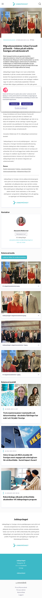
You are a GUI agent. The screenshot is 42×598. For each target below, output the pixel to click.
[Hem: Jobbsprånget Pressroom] (20, 4)
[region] (21, 99)
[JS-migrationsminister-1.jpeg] (21, 361)
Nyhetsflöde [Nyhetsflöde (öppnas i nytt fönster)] (21, 592)
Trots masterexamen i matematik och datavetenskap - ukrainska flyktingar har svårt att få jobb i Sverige (20, 415)
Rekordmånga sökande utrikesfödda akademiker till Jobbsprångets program (20, 498)
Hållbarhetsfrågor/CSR (24, 171)
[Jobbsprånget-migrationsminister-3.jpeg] (21, 332)
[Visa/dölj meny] (2, 4)
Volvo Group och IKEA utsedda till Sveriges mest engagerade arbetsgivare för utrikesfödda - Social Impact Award (20, 457)
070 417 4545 (21, 242)
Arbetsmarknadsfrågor (9, 171)
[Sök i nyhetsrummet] (40, 4)
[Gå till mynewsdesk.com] (21, 583)
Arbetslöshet (11, 169)
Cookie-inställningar (21, 108)
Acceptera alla (27, 104)
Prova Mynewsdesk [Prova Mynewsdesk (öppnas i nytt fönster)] (21, 587)
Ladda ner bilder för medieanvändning (14, 257)
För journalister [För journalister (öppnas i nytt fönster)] (21, 590)
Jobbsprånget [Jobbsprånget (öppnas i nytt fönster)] (21, 573)
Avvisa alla (14, 104)
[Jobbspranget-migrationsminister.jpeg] (21, 302)
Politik (5, 169)
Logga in (21, 595)
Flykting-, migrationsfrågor (23, 169)
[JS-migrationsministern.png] (21, 273)
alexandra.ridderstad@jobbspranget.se (21, 240)
